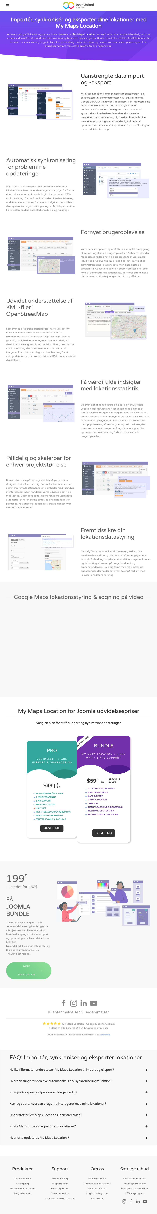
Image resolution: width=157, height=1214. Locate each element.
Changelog (22, 1183)
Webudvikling (60, 1178)
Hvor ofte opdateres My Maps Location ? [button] (78, 1137)
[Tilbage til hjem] (78, 5)
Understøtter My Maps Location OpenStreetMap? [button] (78, 1115)
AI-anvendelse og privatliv (60, 1198)
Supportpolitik (60, 1183)
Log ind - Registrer (97, 1193)
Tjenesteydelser (22, 1178)
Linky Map (39, 808)
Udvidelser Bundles (134, 1178)
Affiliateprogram (134, 1193)
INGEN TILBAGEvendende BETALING (52, 812)
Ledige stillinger (97, 1188)
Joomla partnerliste (134, 1183)
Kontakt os (97, 1198)
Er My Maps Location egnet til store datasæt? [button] (78, 1126)
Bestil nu (51, 828)
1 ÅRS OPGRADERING (44, 797)
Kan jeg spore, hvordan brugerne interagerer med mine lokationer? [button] (78, 1103)
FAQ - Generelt (22, 1193)
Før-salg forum (60, 1188)
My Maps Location (84, 34)
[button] (7, 5)
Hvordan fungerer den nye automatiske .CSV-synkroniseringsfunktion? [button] (78, 1081)
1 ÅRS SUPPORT (42, 801)
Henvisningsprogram (22, 1188)
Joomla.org (105, 1035)
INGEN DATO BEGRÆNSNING (48, 815)
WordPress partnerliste (134, 1188)
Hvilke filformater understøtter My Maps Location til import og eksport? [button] (78, 1069)
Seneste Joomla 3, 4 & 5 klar (49, 819)
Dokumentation (60, 1193)
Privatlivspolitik (97, 1178)
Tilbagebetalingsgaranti (97, 1183)
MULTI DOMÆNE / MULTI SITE (48, 793)
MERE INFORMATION (30, 976)
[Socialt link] (124, 1200)
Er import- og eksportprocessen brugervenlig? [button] (78, 1092)
